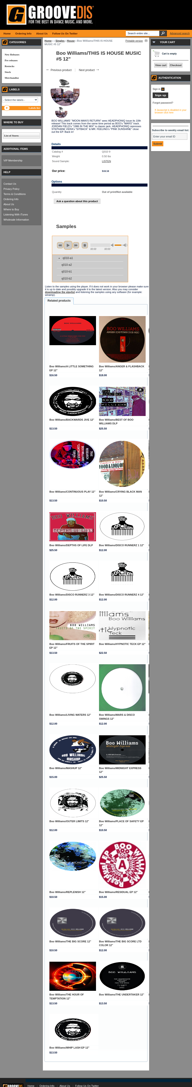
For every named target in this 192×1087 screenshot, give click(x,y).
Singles (60, 40)
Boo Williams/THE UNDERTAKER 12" (121, 994)
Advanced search (180, 33)
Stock (8, 72)
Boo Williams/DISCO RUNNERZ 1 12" (121, 545)
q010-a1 (68, 258)
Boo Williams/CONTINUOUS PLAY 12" (72, 491)
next (76, 245)
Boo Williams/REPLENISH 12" (67, 892)
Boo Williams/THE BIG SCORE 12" (70, 941)
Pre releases (11, 60)
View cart (160, 65)
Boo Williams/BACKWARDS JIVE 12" (71, 419)
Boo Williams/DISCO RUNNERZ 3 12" (71, 594)
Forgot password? (163, 102)
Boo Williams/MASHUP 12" (65, 768)
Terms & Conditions (14, 194)
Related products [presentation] (59, 300)
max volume (125, 245)
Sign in (159, 89)
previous (60, 245)
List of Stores (11, 135)
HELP (6, 172)
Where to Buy (11, 209)
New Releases (12, 54)
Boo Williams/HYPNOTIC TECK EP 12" (122, 644)
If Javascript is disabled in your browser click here (170, 111)
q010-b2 (67, 278)
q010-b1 (67, 271)
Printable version (134, 41)
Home (48, 40)
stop (85, 245)
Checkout (176, 65)
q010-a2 (67, 264)
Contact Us (9, 183)
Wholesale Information (16, 219)
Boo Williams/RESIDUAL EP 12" (118, 892)
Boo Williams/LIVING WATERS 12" (70, 714)
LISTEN (106, 161)
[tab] (59, 300)
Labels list (34, 107)
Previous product (59, 70)
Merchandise (12, 77)
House (71, 40)
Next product (89, 70)
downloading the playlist (60, 292)
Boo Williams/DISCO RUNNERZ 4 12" (121, 594)
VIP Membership (12, 160)
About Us (8, 204)
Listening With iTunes (15, 214)
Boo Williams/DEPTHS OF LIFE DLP (71, 545)
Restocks (9, 66)
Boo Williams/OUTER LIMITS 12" (69, 821)
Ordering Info (10, 199)
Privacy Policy (11, 188)
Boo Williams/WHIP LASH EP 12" (69, 1047)
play (68, 245)
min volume (113, 245)
